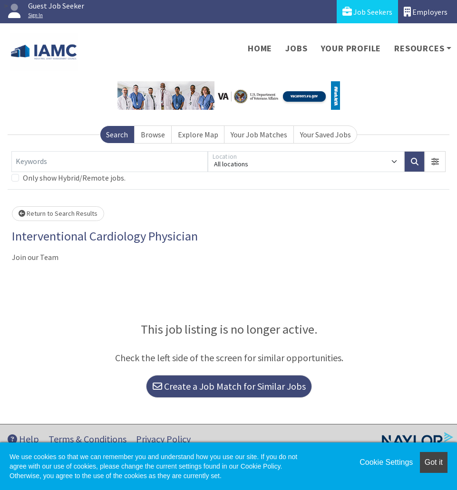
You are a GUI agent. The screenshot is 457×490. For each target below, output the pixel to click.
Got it (434, 462)
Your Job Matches (259, 134)
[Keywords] (109, 161)
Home (260, 48)
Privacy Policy (163, 439)
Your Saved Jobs (325, 134)
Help (23, 439)
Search (117, 134)
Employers (425, 12)
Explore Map (198, 134)
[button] (435, 161)
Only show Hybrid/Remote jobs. (74, 178)
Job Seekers (367, 12)
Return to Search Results (58, 213)
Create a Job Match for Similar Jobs (229, 386)
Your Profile (351, 48)
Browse (153, 134)
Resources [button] (419, 48)
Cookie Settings (386, 462)
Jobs (296, 48)
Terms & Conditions (87, 439)
